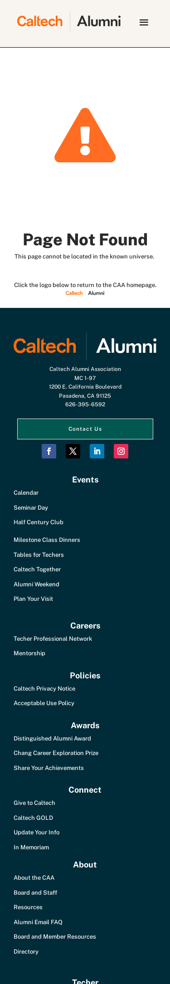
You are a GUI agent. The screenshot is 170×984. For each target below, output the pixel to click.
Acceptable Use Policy (44, 703)
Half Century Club (38, 522)
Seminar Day (31, 507)
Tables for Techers (39, 554)
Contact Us (85, 429)
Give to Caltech (34, 802)
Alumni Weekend (36, 584)
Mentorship (29, 653)
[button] (144, 22)
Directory (26, 951)
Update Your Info (36, 832)
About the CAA (34, 877)
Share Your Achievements (49, 768)
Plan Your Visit (33, 598)
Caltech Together (37, 569)
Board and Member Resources (55, 936)
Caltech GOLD (33, 817)
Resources (28, 907)
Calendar (26, 492)
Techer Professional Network (53, 638)
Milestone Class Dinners (47, 539)
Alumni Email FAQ (38, 922)
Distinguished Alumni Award (52, 738)
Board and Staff (35, 892)
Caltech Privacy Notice (44, 688)
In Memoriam (31, 847)
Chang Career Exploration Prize (56, 753)
